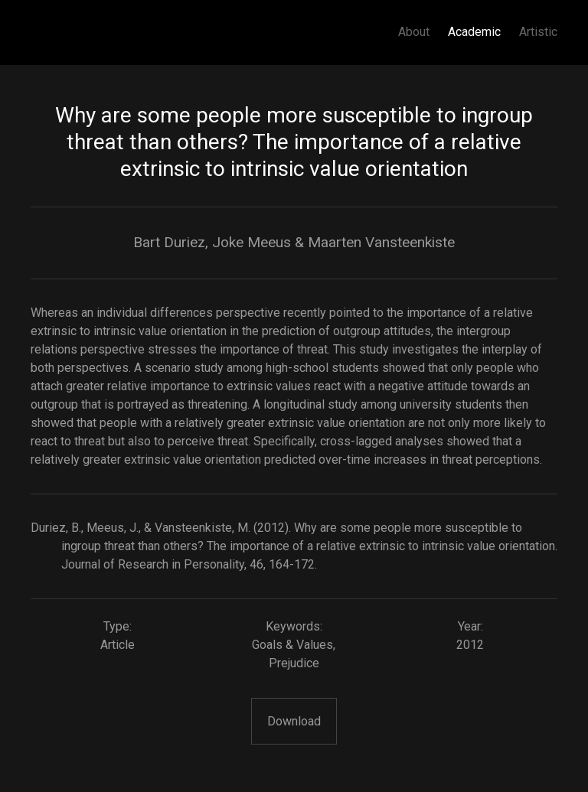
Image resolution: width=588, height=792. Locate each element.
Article (117, 644)
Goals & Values (292, 644)
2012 (470, 644)
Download (294, 721)
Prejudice (294, 663)
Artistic (538, 31)
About (414, 31)
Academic (474, 31)
